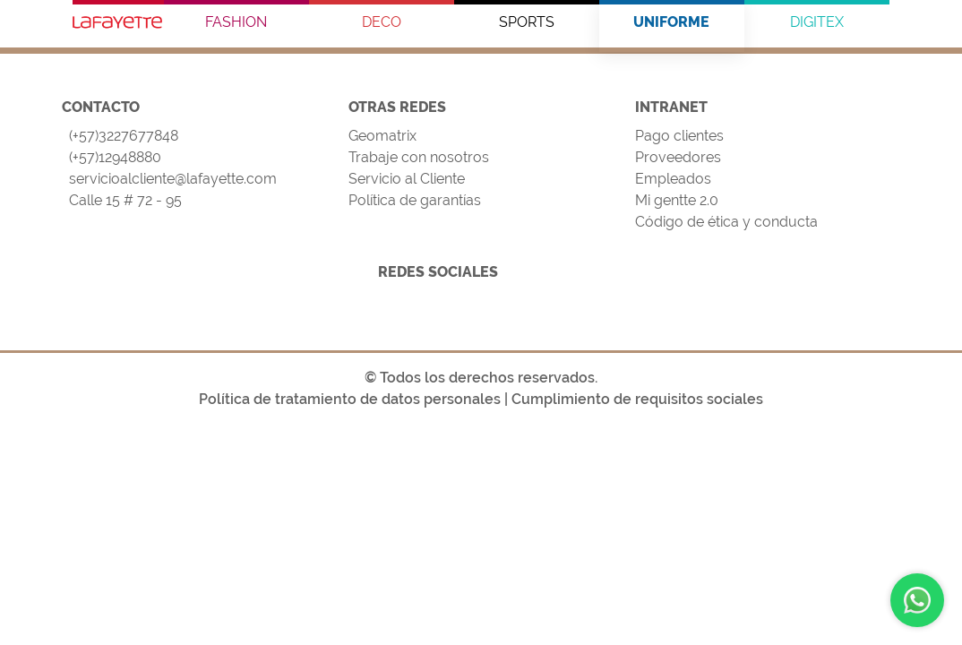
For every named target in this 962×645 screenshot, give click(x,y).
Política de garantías (414, 200)
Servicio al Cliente (406, 178)
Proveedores (678, 157)
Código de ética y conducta (726, 221)
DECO (381, 21)
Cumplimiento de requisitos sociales (637, 399)
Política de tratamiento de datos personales (350, 399)
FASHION (236, 21)
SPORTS (526, 21)
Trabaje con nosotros (418, 157)
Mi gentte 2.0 (676, 200)
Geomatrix (382, 135)
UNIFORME (671, 21)
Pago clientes (679, 135)
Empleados (673, 178)
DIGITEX (817, 21)
